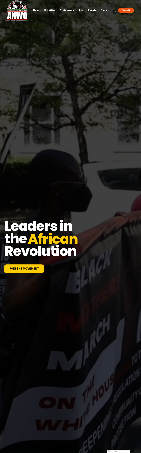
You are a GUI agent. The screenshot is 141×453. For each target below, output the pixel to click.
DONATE (126, 10)
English (112, 451)
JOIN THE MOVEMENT (24, 268)
